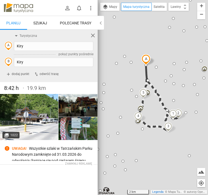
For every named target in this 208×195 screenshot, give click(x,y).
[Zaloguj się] (67, 8)
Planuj (13, 23)
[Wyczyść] (93, 35)
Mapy (109, 7)
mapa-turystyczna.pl (18, 8)
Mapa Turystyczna (180, 192)
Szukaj (40, 23)
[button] (146, 59)
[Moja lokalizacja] (201, 183)
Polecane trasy (75, 23)
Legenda (158, 192)
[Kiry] (29, 117)
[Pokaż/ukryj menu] (90, 8)
